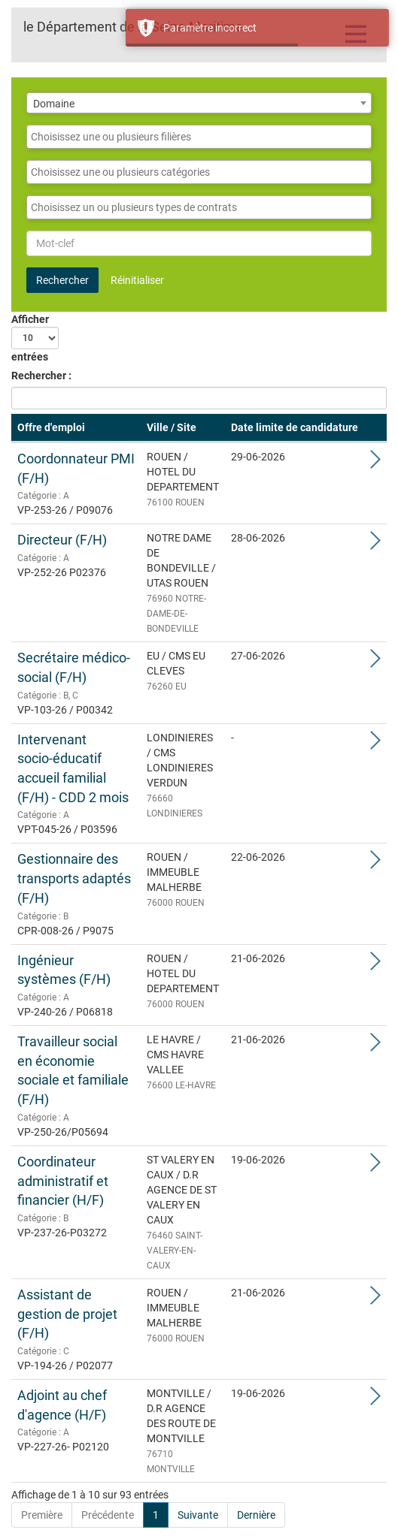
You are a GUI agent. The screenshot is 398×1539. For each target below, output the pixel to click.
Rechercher (62, 280)
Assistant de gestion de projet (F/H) (67, 1314)
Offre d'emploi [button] (51, 427)
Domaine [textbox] (53, 104)
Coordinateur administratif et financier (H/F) (62, 1181)
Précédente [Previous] (107, 1515)
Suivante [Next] (198, 1515)
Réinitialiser (137, 280)
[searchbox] (199, 136)
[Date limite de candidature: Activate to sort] (294, 428)
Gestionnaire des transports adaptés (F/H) (74, 878)
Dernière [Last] (256, 1515)
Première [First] (41, 1515)
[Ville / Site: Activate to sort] (183, 428)
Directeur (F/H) (62, 540)
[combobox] (199, 102)
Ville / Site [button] (171, 427)
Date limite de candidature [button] (294, 427)
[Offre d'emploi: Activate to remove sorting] (76, 428)
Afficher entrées (35, 338)
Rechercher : (41, 376)
